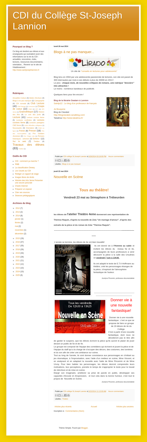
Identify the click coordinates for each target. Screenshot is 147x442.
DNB (30, 109)
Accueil (94, 407)
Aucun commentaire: (116, 156)
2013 (18, 212)
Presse (32, 130)
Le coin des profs (33, 114)
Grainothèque (26, 111)
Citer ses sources (22, 192)
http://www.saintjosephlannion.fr (26, 70)
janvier (18, 219)
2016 (18, 242)
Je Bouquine (59, 109)
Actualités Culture (19, 98)
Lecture (16, 117)
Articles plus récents (63, 407)
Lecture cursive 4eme (35, 117)
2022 (18, 264)
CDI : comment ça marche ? (27, 161)
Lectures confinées (24, 120)
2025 (18, 275)
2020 (18, 257)
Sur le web (19, 141)
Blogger (84, 428)
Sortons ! (36, 139)
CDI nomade (21, 103)
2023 (18, 268)
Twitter (21, 149)
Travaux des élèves (28, 144)
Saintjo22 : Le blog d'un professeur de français (75, 103)
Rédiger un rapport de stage (27, 174)
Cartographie (39, 101)
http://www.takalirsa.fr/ (73, 118)
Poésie (22, 131)
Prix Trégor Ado (29, 136)
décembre (19, 234)
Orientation (30, 128)
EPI (37, 109)
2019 (18, 253)
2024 (18, 271)
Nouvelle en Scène (68, 177)
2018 (18, 249)
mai (16, 226)
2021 (18, 260)
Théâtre (65, 399)
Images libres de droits (24, 177)
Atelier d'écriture (35, 98)
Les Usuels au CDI (23, 171)
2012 (18, 208)
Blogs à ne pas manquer (71, 164)
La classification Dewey (25, 168)
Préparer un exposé (23, 189)
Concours (31, 106)
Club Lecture (37, 103)
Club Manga (21, 106)
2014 (18, 216)
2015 (18, 238)
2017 (18, 246)
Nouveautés (17, 128)
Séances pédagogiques (25, 195)
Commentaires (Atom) (75, 411)
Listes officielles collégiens (33, 125)
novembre (19, 230)
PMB (17, 164)
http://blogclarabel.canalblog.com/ (69, 115)
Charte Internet (21, 186)
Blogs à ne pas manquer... (74, 52)
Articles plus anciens (125, 407)
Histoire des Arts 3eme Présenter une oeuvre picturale (29, 181)
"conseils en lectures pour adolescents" (99, 71)
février (18, 222)
